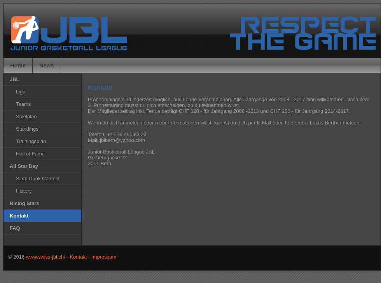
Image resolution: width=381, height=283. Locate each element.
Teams (23, 104)
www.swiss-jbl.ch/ (45, 257)
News (46, 65)
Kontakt (78, 257)
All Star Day (24, 166)
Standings (27, 129)
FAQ (15, 228)
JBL (14, 79)
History (23, 191)
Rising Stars (24, 203)
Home (18, 65)
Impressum (103, 257)
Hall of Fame (30, 154)
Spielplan (26, 116)
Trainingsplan (31, 141)
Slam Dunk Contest (37, 178)
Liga (21, 92)
